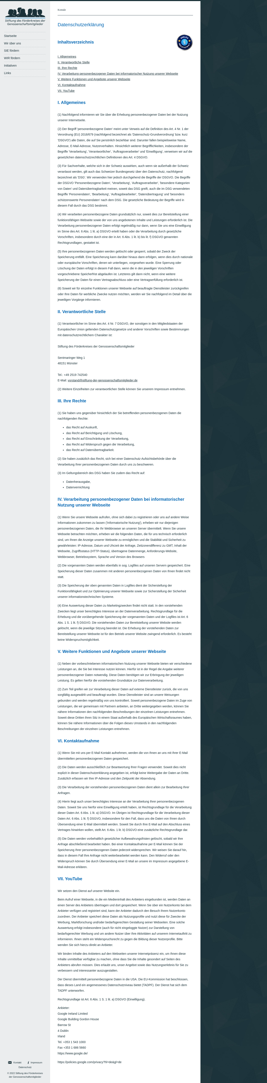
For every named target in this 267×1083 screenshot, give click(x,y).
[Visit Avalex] (184, 49)
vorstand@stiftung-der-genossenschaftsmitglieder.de (103, 380)
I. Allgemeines (67, 56)
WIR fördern (12, 58)
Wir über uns (12, 43)
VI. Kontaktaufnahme (72, 85)
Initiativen (10, 65)
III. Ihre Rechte (67, 68)
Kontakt (62, 9)
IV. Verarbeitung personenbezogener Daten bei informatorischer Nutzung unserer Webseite (118, 73)
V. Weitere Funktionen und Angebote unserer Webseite (94, 79)
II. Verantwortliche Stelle (74, 62)
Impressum (36, 1062)
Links (7, 73)
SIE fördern (11, 50)
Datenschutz (25, 1067)
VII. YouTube (66, 90)
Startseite (10, 36)
